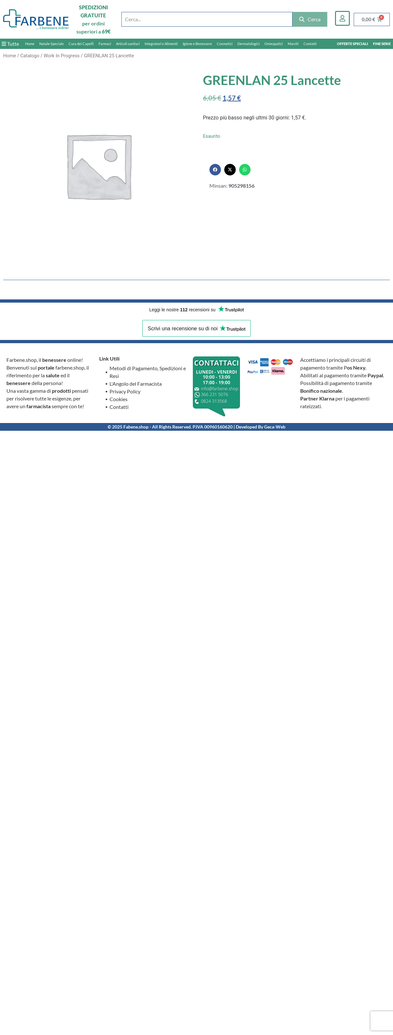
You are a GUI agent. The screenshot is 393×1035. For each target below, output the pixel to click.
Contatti (310, 44)
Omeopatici (273, 44)
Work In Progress (61, 56)
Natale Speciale (51, 44)
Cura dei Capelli (81, 44)
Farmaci (105, 44)
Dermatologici (248, 44)
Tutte (10, 44)
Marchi (293, 44)
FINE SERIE (382, 44)
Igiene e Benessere (197, 44)
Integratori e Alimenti (161, 44)
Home (29, 44)
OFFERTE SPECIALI (352, 44)
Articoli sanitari (128, 44)
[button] (215, 169)
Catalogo (29, 56)
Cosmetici (225, 44)
